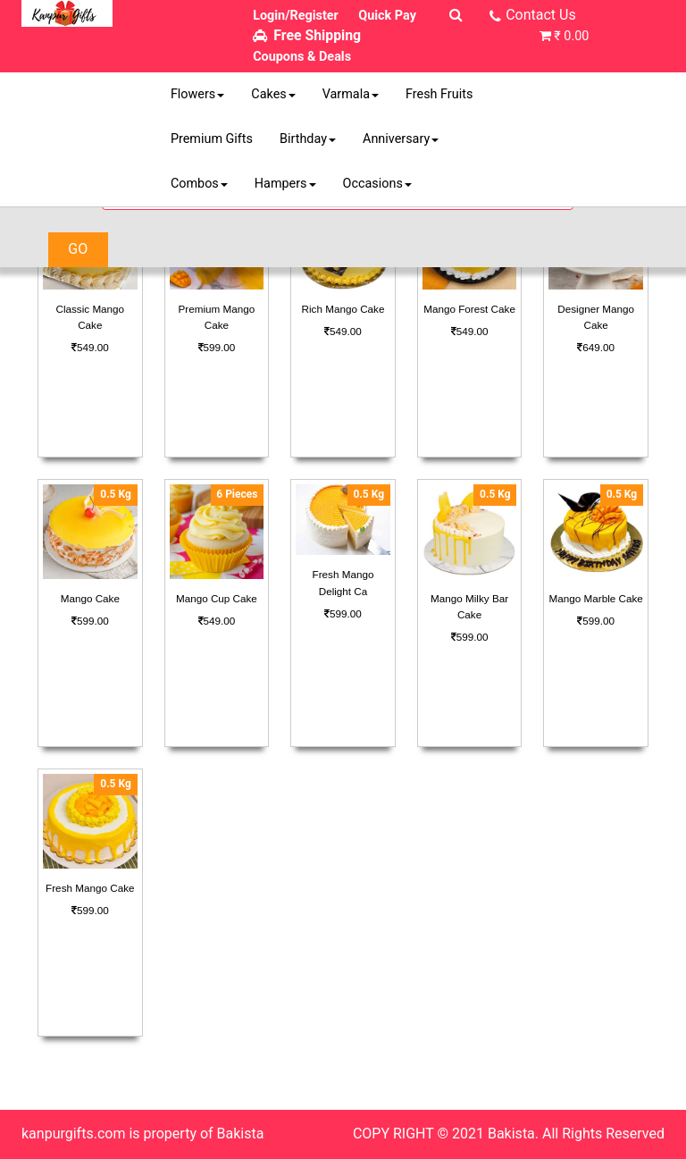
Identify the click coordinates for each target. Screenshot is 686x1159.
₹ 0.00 (571, 36)
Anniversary (401, 139)
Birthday (308, 139)
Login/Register (296, 15)
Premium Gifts (212, 139)
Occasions (377, 183)
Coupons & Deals (302, 56)
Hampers (285, 183)
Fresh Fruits (439, 94)
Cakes (273, 94)
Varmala (350, 94)
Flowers (197, 94)
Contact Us (541, 14)
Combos (199, 183)
